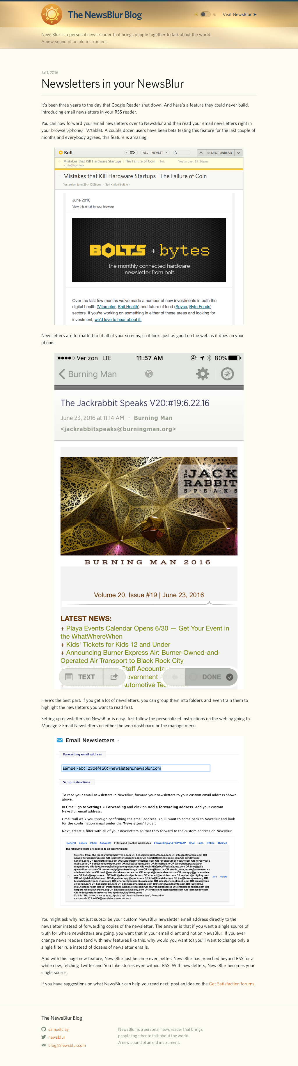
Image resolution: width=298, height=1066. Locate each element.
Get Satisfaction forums (231, 983)
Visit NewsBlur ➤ (240, 14)
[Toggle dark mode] (205, 14)
